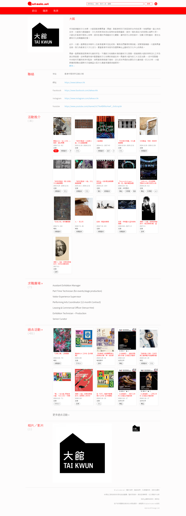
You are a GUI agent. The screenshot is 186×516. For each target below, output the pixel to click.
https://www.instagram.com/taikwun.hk (81, 98)
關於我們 (129, 490)
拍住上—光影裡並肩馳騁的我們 (105, 182)
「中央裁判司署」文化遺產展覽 (126, 142)
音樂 (142, 231)
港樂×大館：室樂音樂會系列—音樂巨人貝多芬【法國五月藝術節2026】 (83, 396)
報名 (56, 151)
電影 (99, 191)
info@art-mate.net (149, 503)
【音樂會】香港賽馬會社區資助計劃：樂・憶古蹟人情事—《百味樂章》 (105, 355)
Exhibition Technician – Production (69, 313)
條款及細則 (155, 490)
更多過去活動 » (61, 414)
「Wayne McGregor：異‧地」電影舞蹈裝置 (126, 182)
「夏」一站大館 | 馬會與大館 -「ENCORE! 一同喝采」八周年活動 (61, 396)
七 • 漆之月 (79, 221)
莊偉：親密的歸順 (103, 221)
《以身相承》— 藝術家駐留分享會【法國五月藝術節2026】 (126, 355)
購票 (45, 10)
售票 (55, 10)
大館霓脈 (100, 141)
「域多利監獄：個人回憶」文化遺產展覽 (62, 182)
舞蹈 (120, 191)
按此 (157, 499)
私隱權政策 (146, 490)
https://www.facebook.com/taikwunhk (81, 90)
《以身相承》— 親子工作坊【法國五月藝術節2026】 (126, 396)
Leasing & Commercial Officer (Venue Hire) (73, 307)
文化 (77, 151)
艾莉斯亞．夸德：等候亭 (148, 141)
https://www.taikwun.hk (75, 82)
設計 (108, 151)
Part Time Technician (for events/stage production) (77, 290)
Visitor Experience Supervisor (67, 296)
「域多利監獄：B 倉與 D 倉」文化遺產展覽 (83, 142)
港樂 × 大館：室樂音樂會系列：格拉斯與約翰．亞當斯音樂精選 (148, 223)
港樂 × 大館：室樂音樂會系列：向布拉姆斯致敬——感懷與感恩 (62, 264)
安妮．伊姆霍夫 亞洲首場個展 (126, 222)
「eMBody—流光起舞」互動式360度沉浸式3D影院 (148, 183)
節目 (34, 10)
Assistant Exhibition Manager (67, 285)
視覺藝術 (64, 151)
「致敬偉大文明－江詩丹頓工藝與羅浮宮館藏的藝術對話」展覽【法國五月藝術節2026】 (148, 356)
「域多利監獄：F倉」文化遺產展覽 (84, 182)
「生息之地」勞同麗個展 (61, 221)
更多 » (71, 65)
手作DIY (78, 363)
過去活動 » (35, 329)
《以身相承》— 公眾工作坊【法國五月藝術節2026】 (148, 396)
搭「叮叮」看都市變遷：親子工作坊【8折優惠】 (105, 395)
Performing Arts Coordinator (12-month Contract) (77, 302)
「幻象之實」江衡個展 (61, 353)
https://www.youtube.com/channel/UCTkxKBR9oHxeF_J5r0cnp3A (93, 106)
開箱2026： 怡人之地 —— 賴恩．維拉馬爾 (62, 142)
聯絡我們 (137, 490)
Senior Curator (60, 318)
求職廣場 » (35, 283)
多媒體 (127, 191)
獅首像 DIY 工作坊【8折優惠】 (84, 354)
